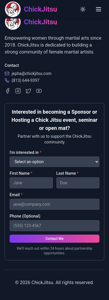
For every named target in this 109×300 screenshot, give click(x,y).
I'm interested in (25, 152)
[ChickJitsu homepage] (31, 9)
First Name (21, 173)
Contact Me (55, 239)
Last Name (67, 173)
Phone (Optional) (25, 216)
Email (16, 194)
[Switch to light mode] (83, 9)
